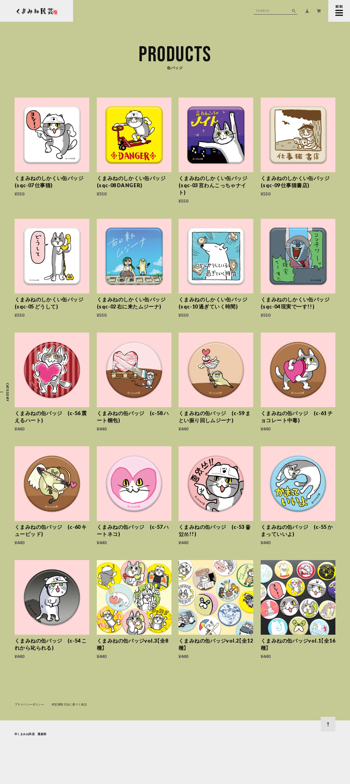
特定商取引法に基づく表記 (69, 705)
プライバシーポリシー (29, 705)
